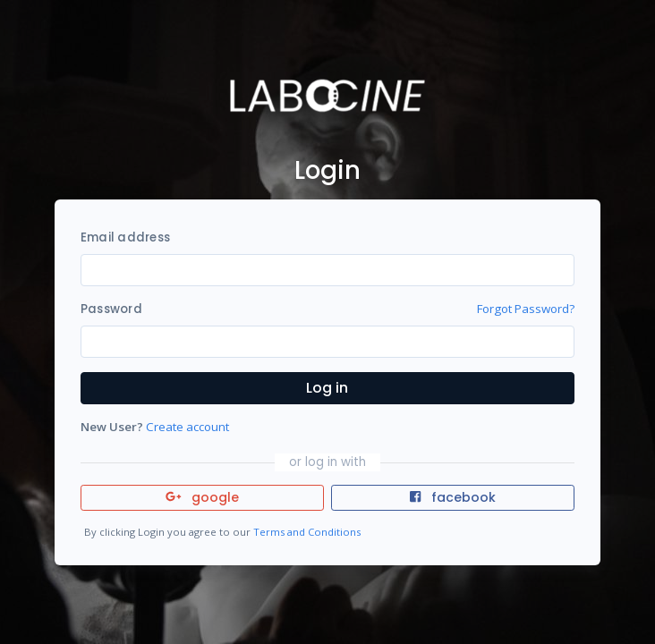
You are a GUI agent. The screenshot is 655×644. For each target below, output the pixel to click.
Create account (187, 427)
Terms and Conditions (307, 531)
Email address (125, 237)
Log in (327, 387)
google (203, 497)
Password (111, 309)
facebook (453, 497)
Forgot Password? (525, 309)
